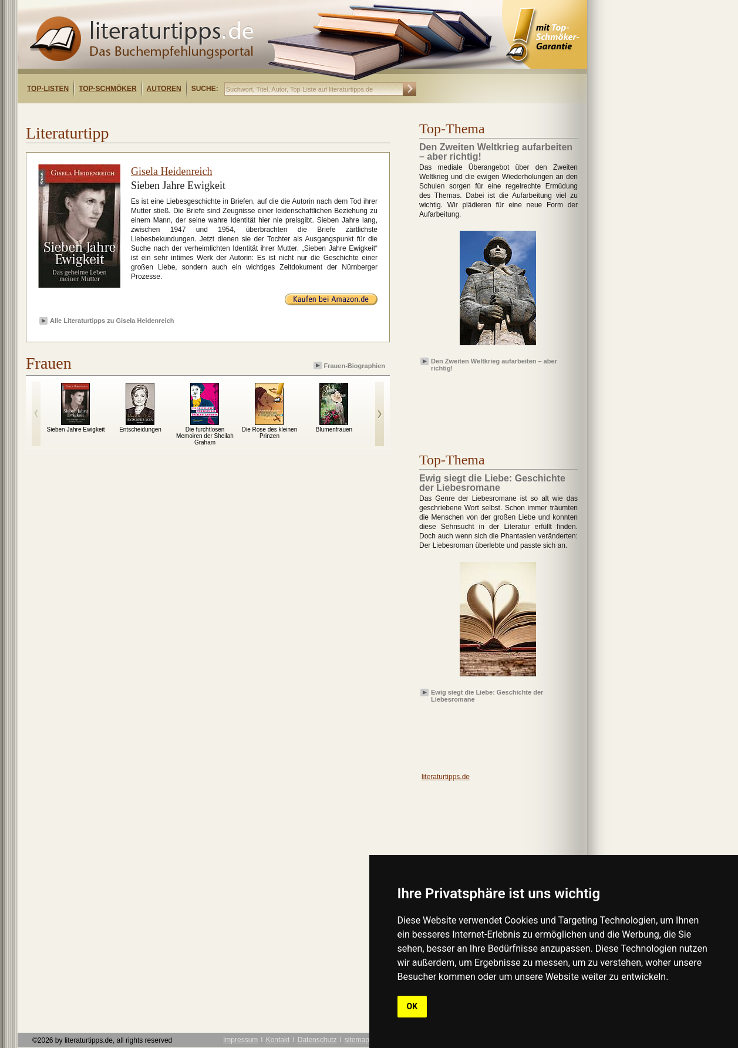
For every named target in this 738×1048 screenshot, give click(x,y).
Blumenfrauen (334, 429)
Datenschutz (317, 1040)
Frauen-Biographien (350, 365)
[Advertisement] (169, 113)
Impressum (240, 1040)
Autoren (164, 89)
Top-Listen (48, 89)
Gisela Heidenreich (171, 171)
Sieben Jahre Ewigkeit (76, 429)
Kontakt (278, 1040)
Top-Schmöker (107, 89)
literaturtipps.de (446, 777)
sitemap (357, 1040)
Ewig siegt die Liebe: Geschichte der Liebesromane (487, 695)
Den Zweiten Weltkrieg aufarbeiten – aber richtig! (494, 364)
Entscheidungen (140, 429)
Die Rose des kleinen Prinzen (270, 432)
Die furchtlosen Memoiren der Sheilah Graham (205, 436)
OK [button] (412, 1006)
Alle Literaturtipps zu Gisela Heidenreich (112, 320)
